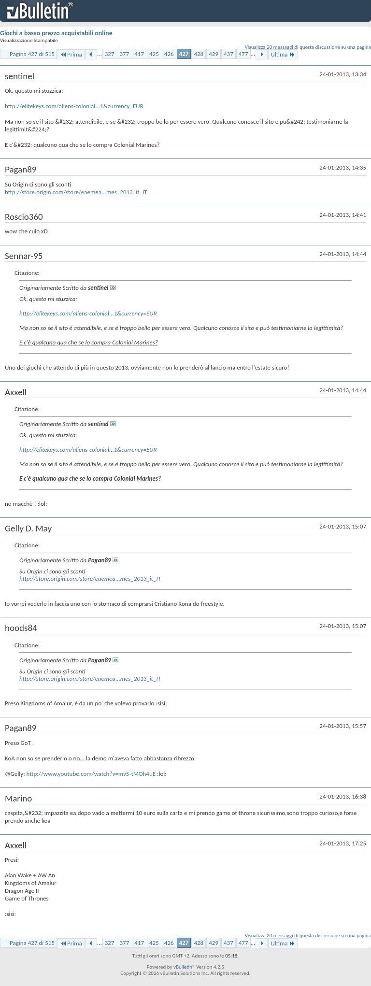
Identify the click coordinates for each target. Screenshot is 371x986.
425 (154, 53)
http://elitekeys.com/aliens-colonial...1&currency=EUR (74, 106)
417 (139, 53)
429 (213, 53)
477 (243, 53)
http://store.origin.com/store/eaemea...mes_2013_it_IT (76, 192)
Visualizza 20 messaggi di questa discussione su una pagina (308, 47)
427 (184, 53)
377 (124, 53)
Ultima (283, 54)
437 (228, 53)
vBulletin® (184, 967)
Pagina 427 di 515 (32, 53)
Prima (71, 54)
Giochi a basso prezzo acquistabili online (56, 33)
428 (198, 53)
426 (169, 53)
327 (109, 53)
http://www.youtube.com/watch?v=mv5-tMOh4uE (91, 773)
